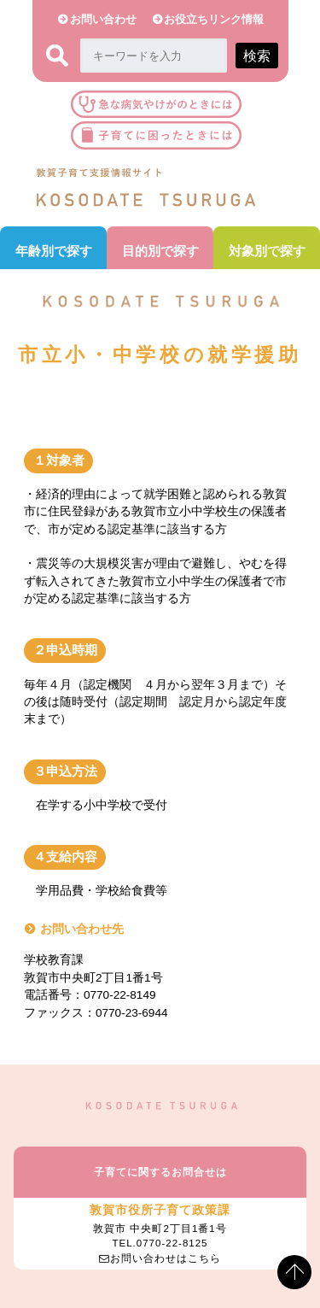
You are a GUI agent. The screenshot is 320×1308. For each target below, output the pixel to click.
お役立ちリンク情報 (214, 19)
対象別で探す (267, 250)
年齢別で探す (53, 250)
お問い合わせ (103, 19)
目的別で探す (160, 250)
